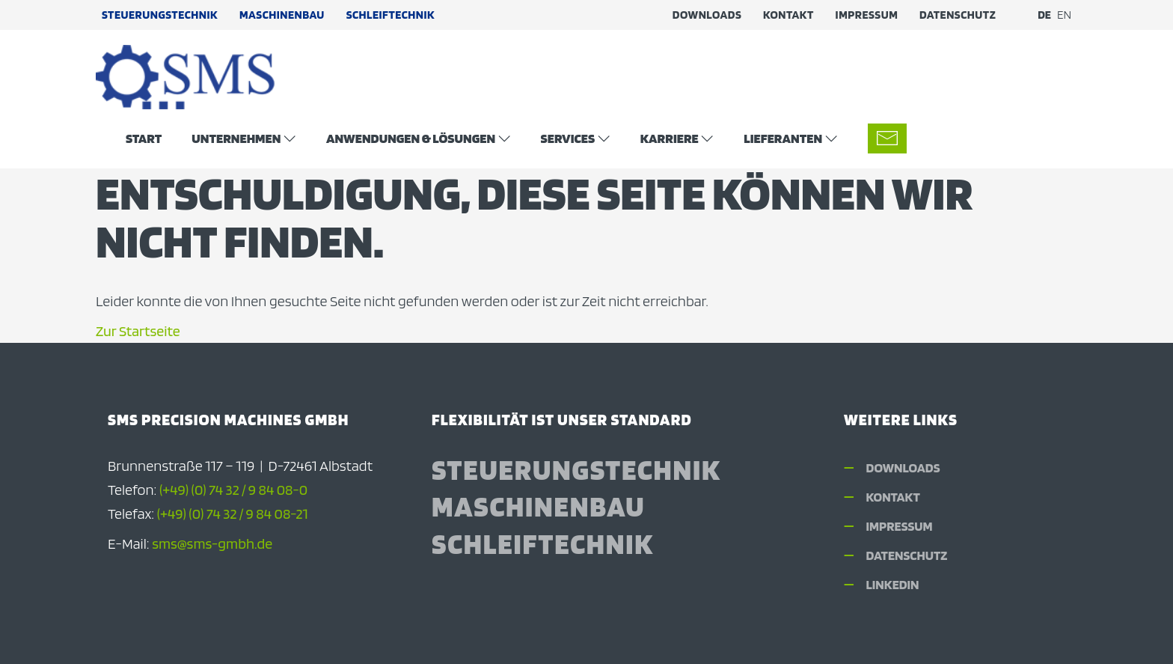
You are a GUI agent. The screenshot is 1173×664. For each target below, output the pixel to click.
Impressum (867, 14)
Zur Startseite (138, 331)
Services (568, 138)
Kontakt (788, 14)
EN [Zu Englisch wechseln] (1064, 14)
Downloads (707, 14)
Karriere (669, 138)
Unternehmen (236, 138)
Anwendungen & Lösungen (410, 138)
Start (144, 138)
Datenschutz (957, 14)
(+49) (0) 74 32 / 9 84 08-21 (232, 514)
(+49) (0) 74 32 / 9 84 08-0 (233, 490)
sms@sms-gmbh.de (212, 543)
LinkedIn (892, 584)
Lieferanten (783, 138)
